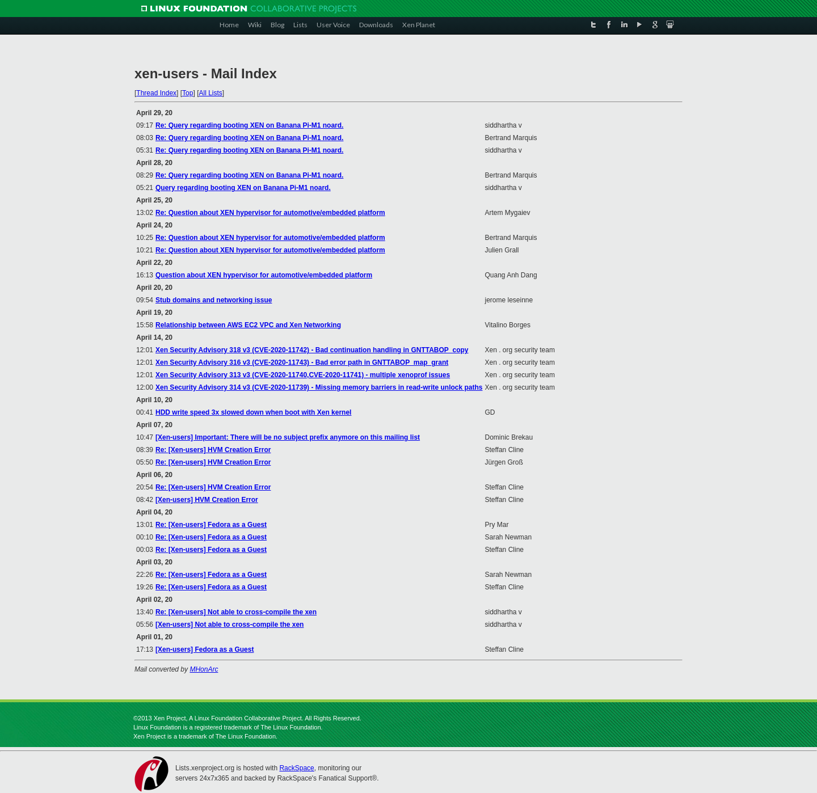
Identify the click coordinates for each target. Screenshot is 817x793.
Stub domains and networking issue (213, 300)
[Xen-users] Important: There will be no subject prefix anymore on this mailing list (287, 437)
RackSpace (296, 768)
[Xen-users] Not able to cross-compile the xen (229, 625)
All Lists (210, 93)
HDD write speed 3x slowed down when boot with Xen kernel (253, 412)
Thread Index (156, 93)
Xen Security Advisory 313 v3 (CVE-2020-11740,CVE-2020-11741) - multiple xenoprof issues (302, 375)
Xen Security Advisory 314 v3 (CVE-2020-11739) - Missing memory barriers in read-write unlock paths (318, 387)
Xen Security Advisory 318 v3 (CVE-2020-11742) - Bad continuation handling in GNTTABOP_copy (311, 350)
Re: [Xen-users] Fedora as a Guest (211, 525)
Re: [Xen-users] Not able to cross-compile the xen (236, 612)
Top (187, 93)
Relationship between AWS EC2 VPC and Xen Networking (248, 325)
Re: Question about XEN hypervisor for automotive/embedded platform (270, 213)
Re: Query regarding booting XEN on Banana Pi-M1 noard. (249, 125)
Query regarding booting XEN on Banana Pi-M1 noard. (243, 188)
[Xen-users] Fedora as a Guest (204, 649)
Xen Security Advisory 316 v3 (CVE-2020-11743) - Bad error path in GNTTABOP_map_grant (301, 362)
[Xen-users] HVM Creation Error (206, 500)
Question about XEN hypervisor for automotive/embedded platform (263, 275)
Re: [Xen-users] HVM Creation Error (213, 450)
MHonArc (203, 669)
